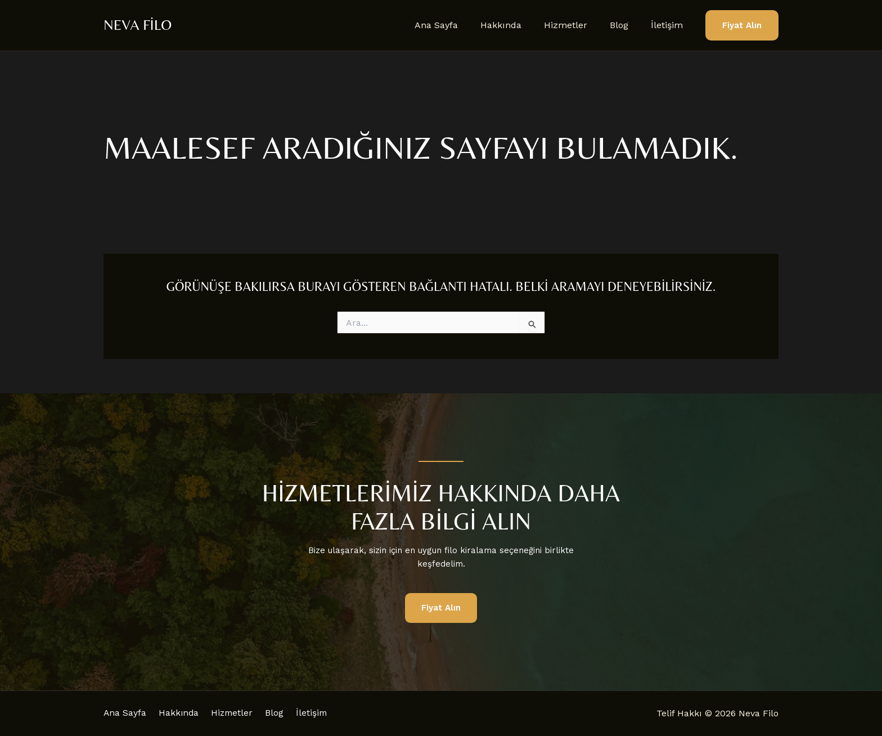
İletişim (669, 25)
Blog (625, 25)
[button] (741, 25)
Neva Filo (138, 24)
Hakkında (516, 25)
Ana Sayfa (456, 25)
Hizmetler (576, 25)
